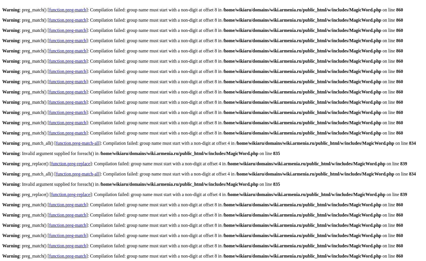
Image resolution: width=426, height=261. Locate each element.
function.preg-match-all (77, 143)
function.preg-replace (70, 163)
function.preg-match (67, 9)
